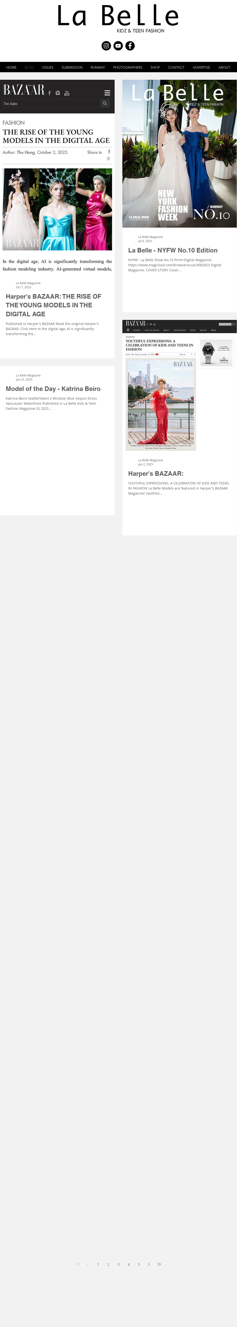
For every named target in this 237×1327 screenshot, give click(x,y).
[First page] (78, 1264)
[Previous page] (88, 1264)
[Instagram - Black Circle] (106, 45)
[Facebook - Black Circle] (130, 45)
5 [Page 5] (139, 1264)
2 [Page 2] (108, 1264)
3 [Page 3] (118, 1264)
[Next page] (149, 1264)
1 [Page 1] (98, 1264)
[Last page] (159, 1264)
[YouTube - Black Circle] (118, 45)
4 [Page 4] (129, 1264)
